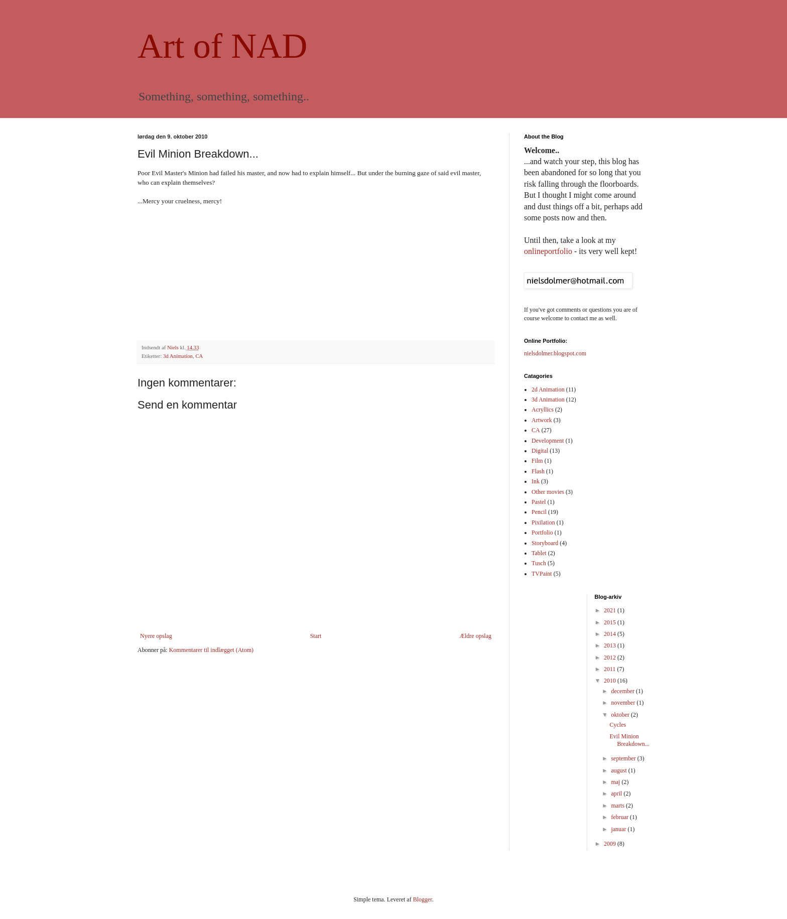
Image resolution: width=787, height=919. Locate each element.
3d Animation (178, 356)
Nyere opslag (156, 635)
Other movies (548, 491)
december (623, 691)
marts (618, 805)
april (617, 793)
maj (616, 781)
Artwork (542, 420)
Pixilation (543, 522)
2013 (610, 645)
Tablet (539, 553)
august (619, 770)
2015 (610, 622)
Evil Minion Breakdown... (629, 740)
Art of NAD (222, 46)
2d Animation (548, 389)
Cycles (617, 724)
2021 (610, 610)
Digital (540, 450)
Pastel (539, 501)
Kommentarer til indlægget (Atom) (211, 649)
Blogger (422, 899)
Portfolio (542, 532)
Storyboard (545, 543)
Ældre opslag (475, 635)
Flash (538, 471)
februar (620, 817)
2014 (610, 633)
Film (537, 460)
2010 (610, 680)
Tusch (539, 563)
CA (199, 356)
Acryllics (543, 409)
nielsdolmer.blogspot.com (555, 353)
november (623, 702)
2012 (610, 657)
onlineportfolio (548, 251)
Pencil (539, 511)
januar (619, 829)
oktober (621, 714)
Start (316, 635)
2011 (610, 669)
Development (548, 440)
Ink (536, 481)
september (624, 758)
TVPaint (542, 573)
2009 (610, 843)
